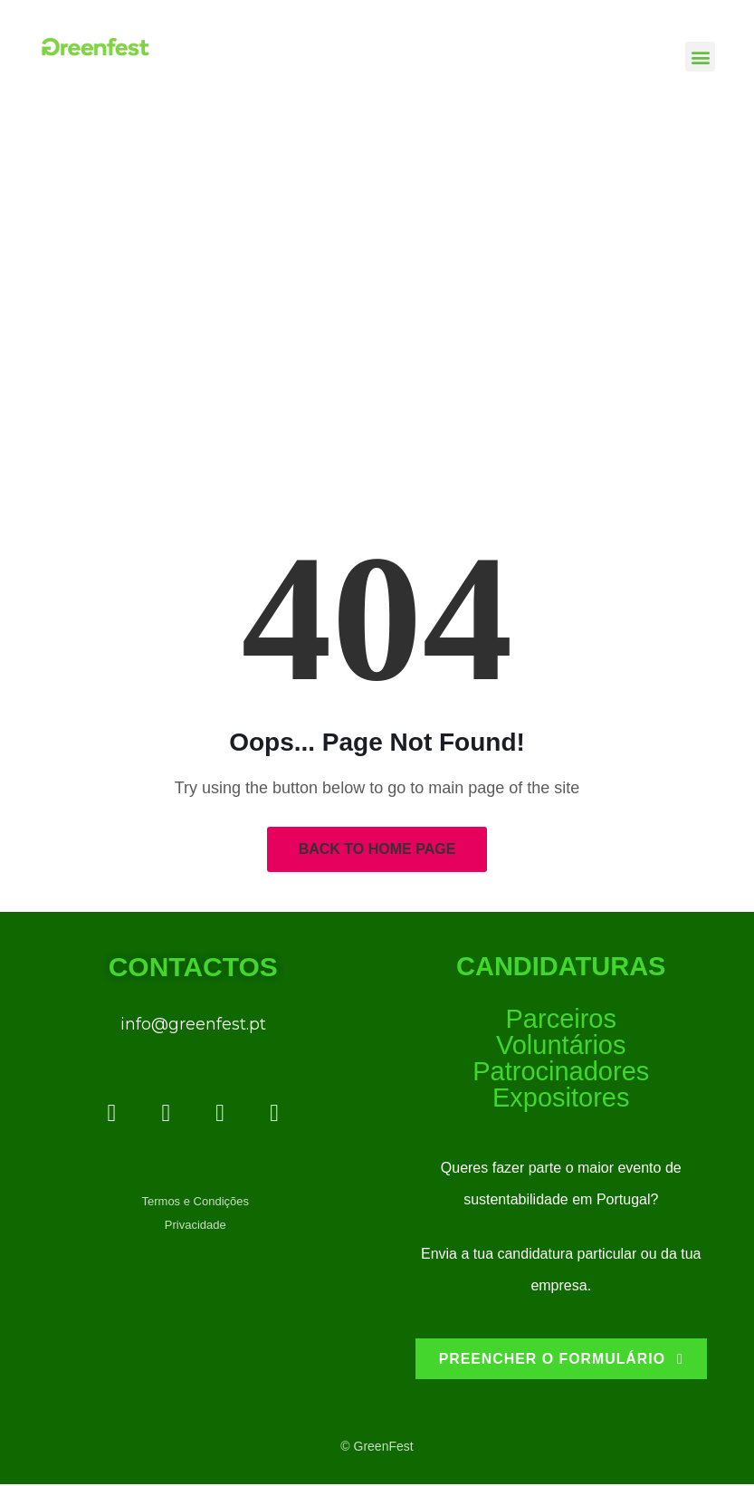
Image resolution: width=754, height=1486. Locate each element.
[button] (700, 57)
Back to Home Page (377, 849)
